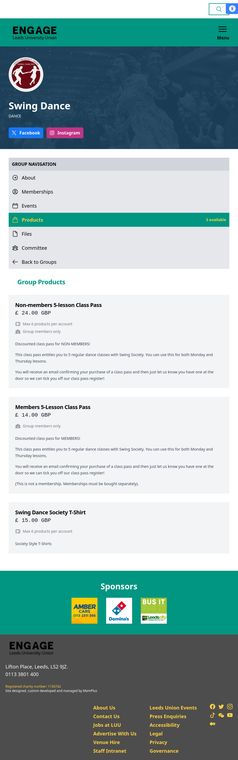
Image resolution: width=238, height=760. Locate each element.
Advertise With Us (114, 733)
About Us (104, 707)
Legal (155, 733)
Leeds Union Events (173, 707)
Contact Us (106, 716)
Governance (163, 751)
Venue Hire (106, 742)
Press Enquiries (167, 716)
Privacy (158, 742)
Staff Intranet (109, 751)
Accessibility (164, 725)
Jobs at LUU (107, 725)
